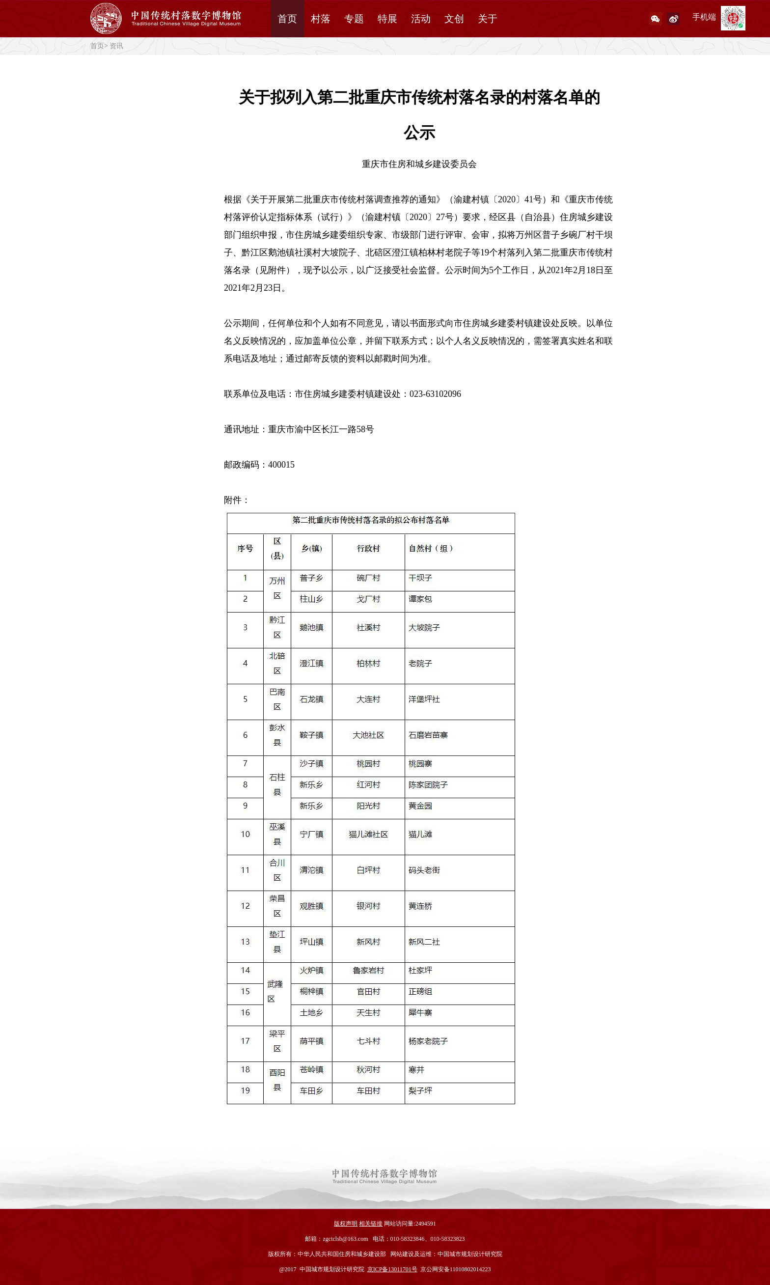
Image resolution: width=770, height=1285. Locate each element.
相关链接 (371, 1223)
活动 (421, 18)
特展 (387, 18)
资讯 (116, 46)
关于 (487, 18)
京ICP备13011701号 (392, 1269)
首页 (287, 18)
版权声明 (346, 1223)
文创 (454, 18)
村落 (320, 18)
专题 (354, 18)
